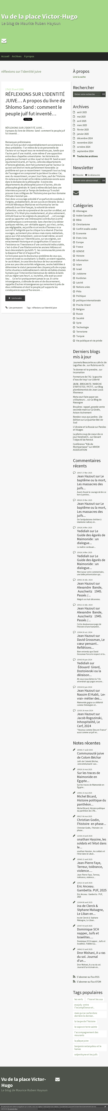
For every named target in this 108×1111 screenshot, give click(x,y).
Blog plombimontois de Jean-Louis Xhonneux (88, 389)
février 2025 (83, 129)
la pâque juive (81, 1040)
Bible (79, 219)
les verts (78, 999)
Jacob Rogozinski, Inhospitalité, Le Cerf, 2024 (89, 722)
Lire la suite (17, 298)
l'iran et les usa (95, 999)
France (79, 246)
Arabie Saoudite (84, 215)
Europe (80, 242)
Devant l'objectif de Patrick (87, 438)
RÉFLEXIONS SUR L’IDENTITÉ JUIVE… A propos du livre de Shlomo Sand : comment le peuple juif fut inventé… (35, 104)
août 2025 (82, 112)
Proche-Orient (83, 304)
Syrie (78, 322)
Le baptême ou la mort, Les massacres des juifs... (91, 482)
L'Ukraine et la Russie (83, 426)
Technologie (82, 327)
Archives (17, 56)
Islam (79, 264)
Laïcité (79, 282)
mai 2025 (81, 116)
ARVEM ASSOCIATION (86, 448)
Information (82, 260)
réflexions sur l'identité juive (44, 307)
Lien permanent (14, 307)
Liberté (96, 379)
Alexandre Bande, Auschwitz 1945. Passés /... (90, 591)
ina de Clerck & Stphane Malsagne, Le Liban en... (90, 910)
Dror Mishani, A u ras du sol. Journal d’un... (91, 957)
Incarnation (79, 372)
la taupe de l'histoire (84, 1021)
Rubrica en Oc (97, 365)
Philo (78, 291)
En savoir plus (12, 1109)
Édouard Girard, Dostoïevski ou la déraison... (89, 671)
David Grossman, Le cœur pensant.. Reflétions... (91, 644)
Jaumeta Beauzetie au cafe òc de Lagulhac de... (90, 364)
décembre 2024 (85, 138)
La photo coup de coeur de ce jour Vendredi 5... (88, 435)
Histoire (80, 255)
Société (80, 318)
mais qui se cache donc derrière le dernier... (85, 1014)
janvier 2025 (83, 134)
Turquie (80, 336)
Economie (81, 233)
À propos (29, 56)
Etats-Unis (81, 237)
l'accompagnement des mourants (86, 1034)
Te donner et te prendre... (86, 369)
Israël (79, 269)
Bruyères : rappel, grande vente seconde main (89, 408)
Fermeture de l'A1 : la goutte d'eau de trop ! (87, 378)
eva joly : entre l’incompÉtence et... (84, 1006)
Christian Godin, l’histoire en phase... (91, 822)
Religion (80, 309)
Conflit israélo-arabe (86, 228)
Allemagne (81, 211)
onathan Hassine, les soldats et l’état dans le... (91, 843)
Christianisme (83, 224)
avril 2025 (81, 121)
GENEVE (80, 251)
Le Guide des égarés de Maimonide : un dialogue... (91, 537)
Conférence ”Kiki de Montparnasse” (83, 445)
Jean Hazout (86, 476)
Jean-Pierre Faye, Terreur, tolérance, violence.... (90, 867)
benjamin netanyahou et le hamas (87, 1048)
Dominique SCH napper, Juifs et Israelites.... (88, 933)
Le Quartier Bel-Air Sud (88, 421)
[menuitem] (6, 56)
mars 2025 (82, 125)
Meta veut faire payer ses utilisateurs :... (85, 398)
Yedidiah (83, 531)
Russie (79, 313)
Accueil (5, 56)
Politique (81, 295)
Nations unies (83, 287)
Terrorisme (81, 331)
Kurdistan (81, 278)
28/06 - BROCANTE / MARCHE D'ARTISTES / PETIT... (87, 385)
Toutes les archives (87, 156)
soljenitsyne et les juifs (85, 1054)
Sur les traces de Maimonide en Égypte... (88, 777)
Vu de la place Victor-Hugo (39, 16)
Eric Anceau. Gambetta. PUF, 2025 (92, 888)
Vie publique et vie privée (89, 340)
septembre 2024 (85, 151)
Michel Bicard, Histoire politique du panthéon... (91, 800)
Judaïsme (81, 273)
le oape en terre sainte (85, 1026)
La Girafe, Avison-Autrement (86, 411)
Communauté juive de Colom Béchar (90, 755)
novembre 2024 (84, 142)
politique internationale (88, 300)
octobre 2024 (83, 146)
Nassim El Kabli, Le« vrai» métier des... (91, 696)
